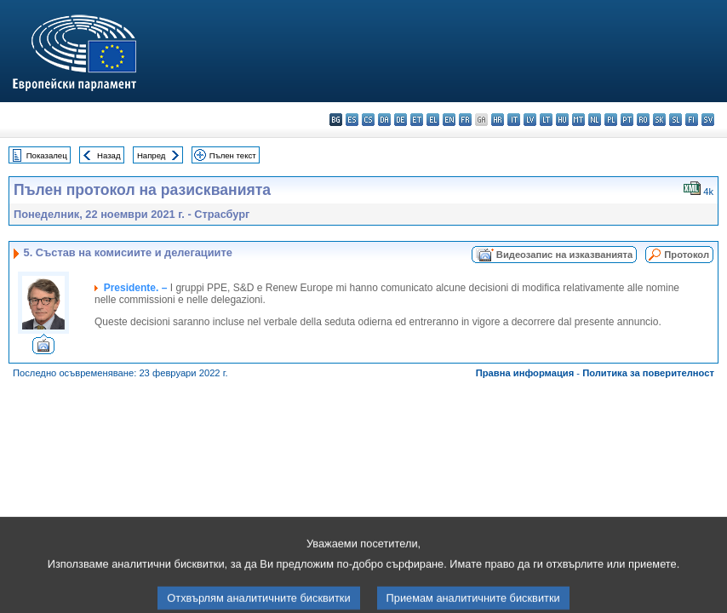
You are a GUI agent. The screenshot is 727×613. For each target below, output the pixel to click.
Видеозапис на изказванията (564, 254)
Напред (151, 155)
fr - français (465, 119)
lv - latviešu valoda (530, 119)
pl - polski (610, 119)
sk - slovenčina (659, 119)
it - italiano (513, 119)
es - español (352, 119)
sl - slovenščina (675, 119)
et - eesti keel (416, 119)
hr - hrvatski (497, 119)
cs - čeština (368, 119)
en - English (449, 119)
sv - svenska (707, 119)
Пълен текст (232, 155)
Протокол (686, 254)
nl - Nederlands (594, 119)
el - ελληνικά (432, 119)
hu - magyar (562, 119)
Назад (109, 155)
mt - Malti (578, 119)
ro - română (643, 119)
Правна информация (525, 373)
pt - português (627, 119)
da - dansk (384, 119)
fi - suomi (691, 119)
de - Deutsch (400, 119)
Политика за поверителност (648, 373)
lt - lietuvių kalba (546, 119)
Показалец (46, 155)
